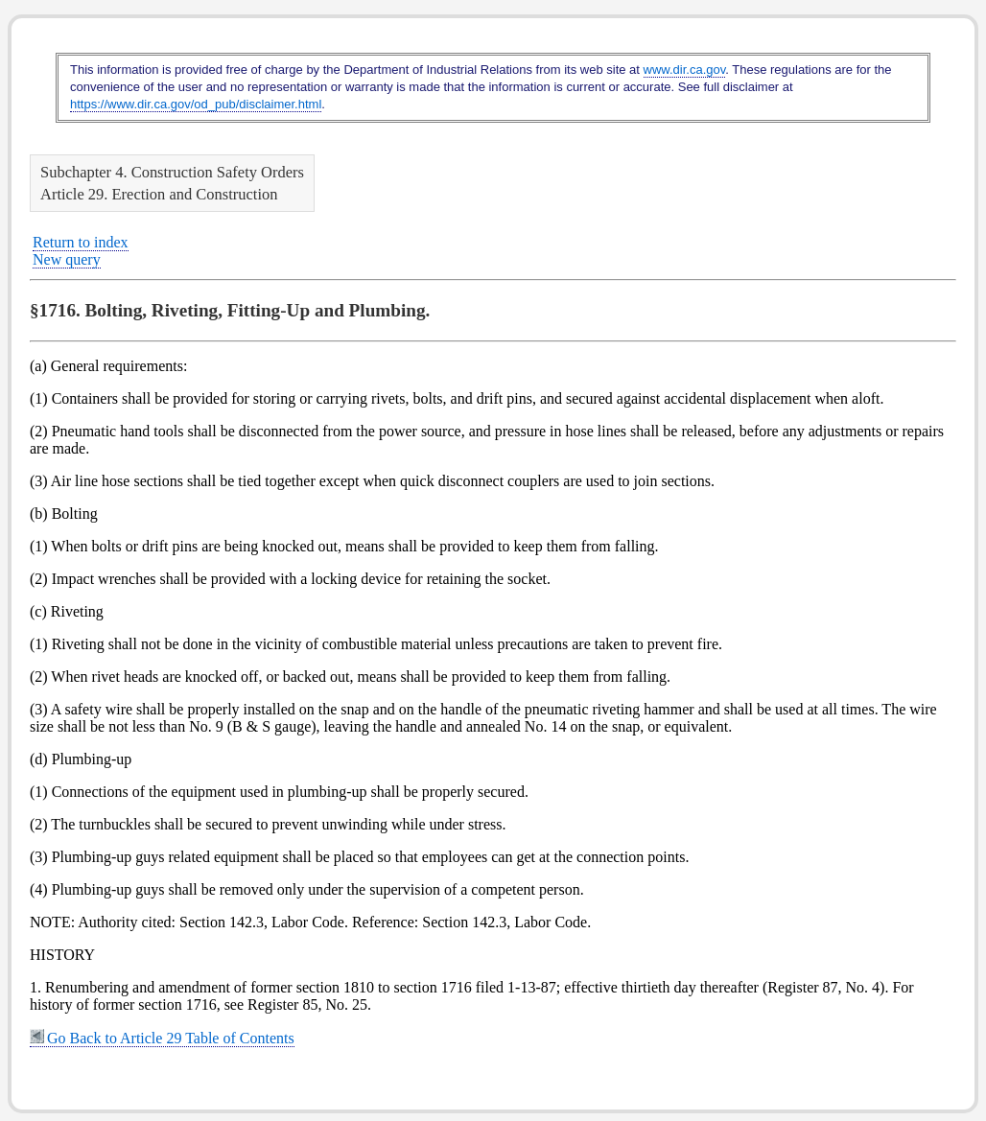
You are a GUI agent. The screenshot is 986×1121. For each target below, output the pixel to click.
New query (67, 259)
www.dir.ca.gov (685, 69)
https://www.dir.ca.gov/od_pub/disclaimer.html (195, 104)
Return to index (81, 242)
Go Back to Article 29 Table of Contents (162, 1038)
